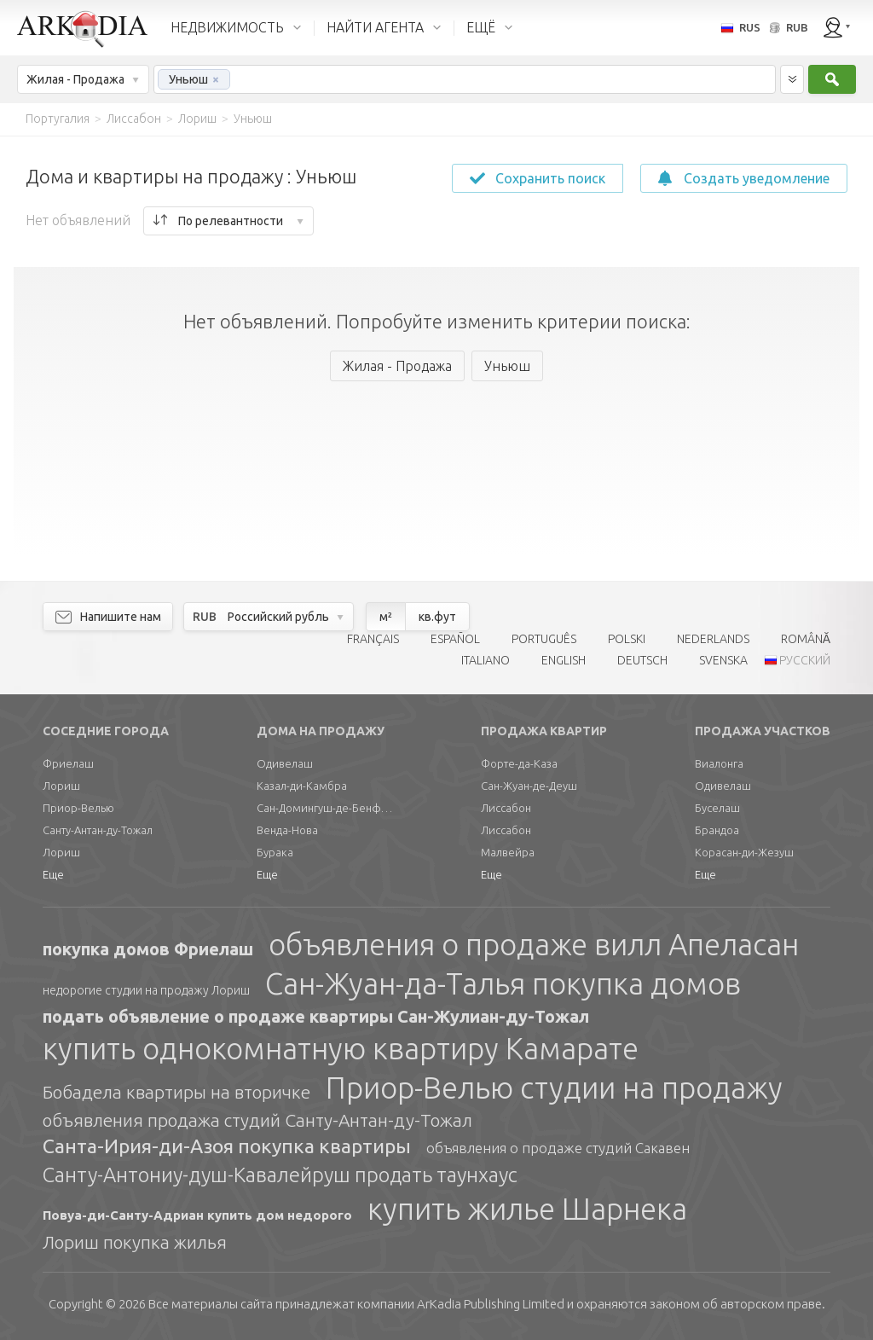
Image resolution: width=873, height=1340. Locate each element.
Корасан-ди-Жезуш (744, 852)
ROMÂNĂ (805, 639)
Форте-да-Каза (519, 763)
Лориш (61, 786)
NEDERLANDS (713, 639)
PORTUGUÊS (544, 639)
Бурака (275, 852)
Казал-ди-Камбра (302, 786)
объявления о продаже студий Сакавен (558, 1148)
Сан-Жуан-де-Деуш (529, 786)
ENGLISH (563, 660)
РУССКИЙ (804, 660)
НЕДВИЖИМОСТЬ (227, 27)
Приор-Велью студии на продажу (554, 1087)
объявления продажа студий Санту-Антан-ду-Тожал (257, 1120)
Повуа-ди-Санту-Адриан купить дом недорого (197, 1215)
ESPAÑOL (455, 639)
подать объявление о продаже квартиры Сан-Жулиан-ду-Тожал (316, 1016)
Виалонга (719, 763)
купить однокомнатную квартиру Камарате (341, 1048)
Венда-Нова (287, 830)
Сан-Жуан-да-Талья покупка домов (503, 983)
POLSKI (626, 639)
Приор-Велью (78, 808)
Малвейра (508, 852)
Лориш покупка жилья (135, 1242)
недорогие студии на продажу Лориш (146, 990)
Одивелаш (285, 763)
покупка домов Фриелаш (148, 949)
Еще (53, 874)
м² (385, 617)
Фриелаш (68, 763)
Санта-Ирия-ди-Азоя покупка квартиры (227, 1146)
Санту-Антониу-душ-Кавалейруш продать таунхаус (280, 1174)
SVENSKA (723, 660)
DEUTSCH (642, 660)
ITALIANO (485, 660)
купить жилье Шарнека (527, 1209)
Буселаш (717, 808)
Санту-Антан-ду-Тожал (98, 830)
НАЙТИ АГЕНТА (375, 27)
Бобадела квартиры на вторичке (176, 1092)
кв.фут (437, 617)
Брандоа (717, 830)
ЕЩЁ (480, 27)
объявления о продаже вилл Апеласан (534, 944)
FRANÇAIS (373, 639)
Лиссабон (506, 808)
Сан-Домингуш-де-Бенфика (325, 808)
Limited (490, 1303)
